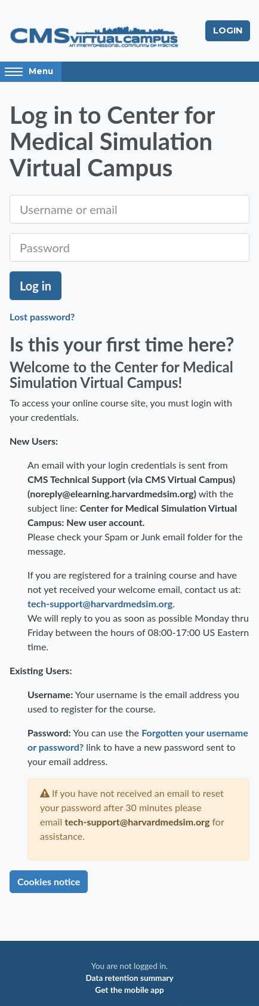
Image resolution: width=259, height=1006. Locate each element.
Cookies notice (48, 881)
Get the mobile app (129, 990)
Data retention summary (129, 978)
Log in (35, 286)
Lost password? (42, 316)
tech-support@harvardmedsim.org (99, 603)
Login (227, 30)
